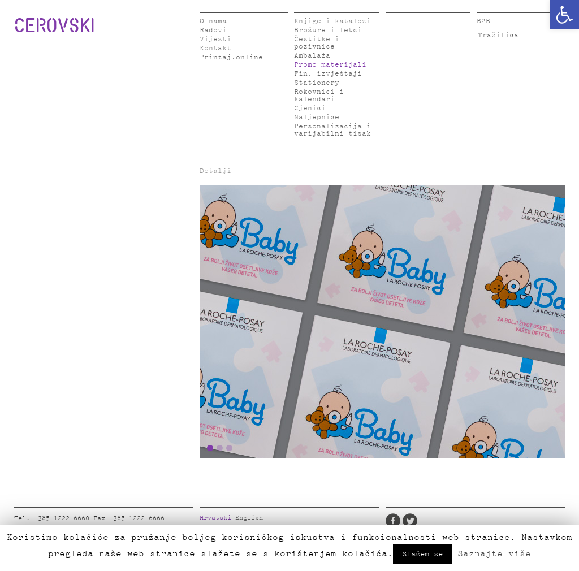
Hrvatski (215, 517)
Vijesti (215, 39)
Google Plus (477, 520)
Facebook (393, 520)
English (249, 517)
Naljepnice (316, 117)
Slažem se (422, 554)
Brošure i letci (328, 30)
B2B (483, 21)
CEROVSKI (54, 25)
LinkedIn (427, 520)
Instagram (444, 520)
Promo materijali (330, 64)
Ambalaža (312, 55)
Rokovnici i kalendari (319, 95)
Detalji (215, 171)
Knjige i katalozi (332, 21)
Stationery (316, 82)
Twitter (410, 520)
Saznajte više (494, 553)
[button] (564, 14)
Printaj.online (231, 57)
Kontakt (215, 48)
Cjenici (310, 108)
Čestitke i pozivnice (316, 43)
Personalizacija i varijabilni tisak (332, 130)
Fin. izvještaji (328, 73)
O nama (213, 21)
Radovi (213, 30)
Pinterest (460, 520)
